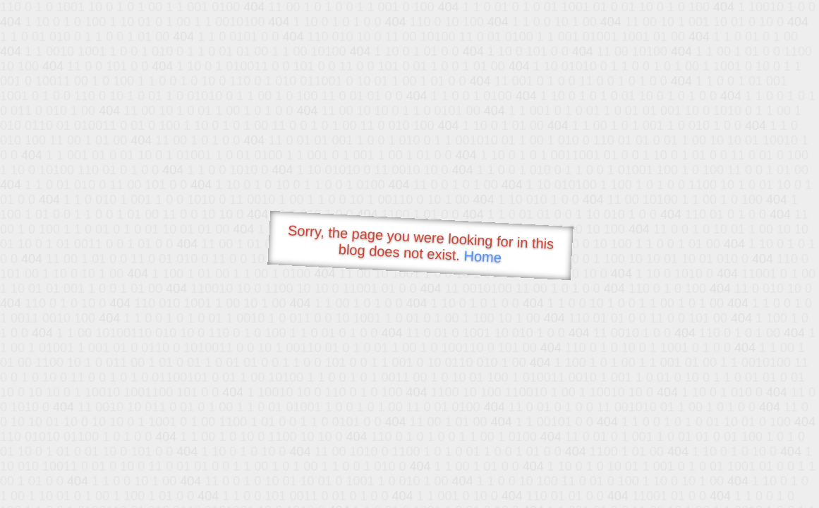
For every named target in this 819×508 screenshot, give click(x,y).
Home (482, 256)
